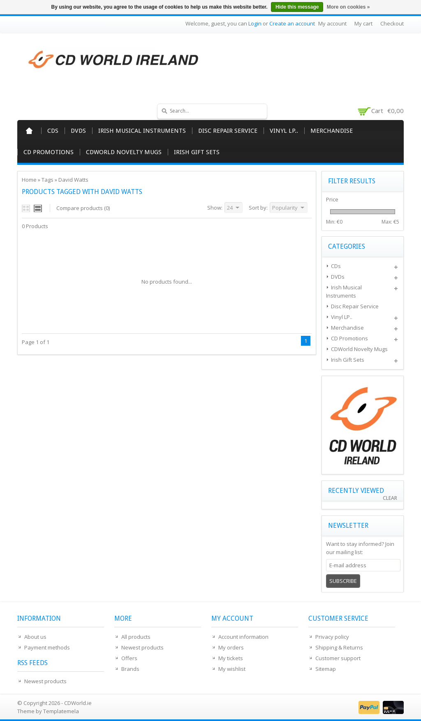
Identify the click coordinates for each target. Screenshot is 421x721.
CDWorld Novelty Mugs (124, 152)
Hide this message (297, 7)
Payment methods (47, 647)
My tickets (230, 658)
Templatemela (61, 711)
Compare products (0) (83, 208)
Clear (390, 498)
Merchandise (331, 130)
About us (35, 636)
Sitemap (325, 668)
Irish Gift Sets (197, 152)
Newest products (45, 681)
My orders (231, 647)
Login (254, 23)
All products (135, 636)
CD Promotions (48, 152)
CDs (52, 130)
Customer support (338, 658)
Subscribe (343, 581)
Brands (130, 668)
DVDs (78, 130)
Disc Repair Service (227, 130)
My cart (363, 23)
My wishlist (231, 668)
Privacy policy (332, 636)
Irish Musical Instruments (142, 130)
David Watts (73, 179)
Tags (47, 179)
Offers (129, 658)
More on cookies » (348, 7)
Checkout (392, 23)
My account (332, 23)
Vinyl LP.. (284, 130)
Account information (243, 636)
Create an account (292, 23)
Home (29, 130)
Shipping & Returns (339, 647)
